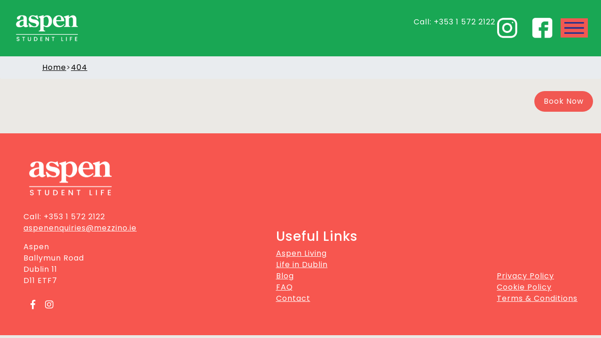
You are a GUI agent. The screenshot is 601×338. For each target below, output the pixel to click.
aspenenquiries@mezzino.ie (80, 228)
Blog (285, 275)
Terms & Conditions (537, 298)
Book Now (564, 101)
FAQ (284, 287)
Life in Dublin (302, 264)
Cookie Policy (524, 287)
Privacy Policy (525, 275)
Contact (293, 298)
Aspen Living (301, 253)
